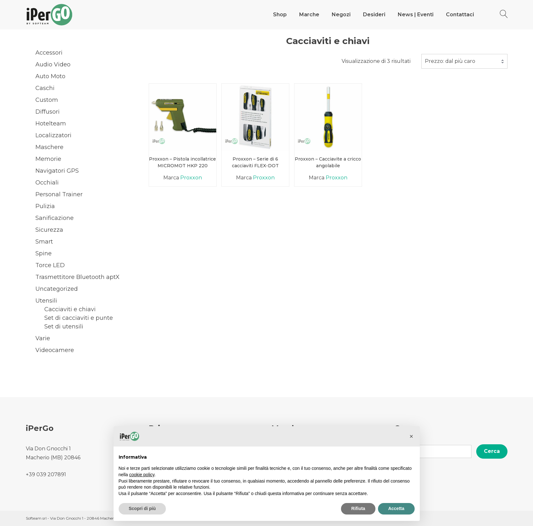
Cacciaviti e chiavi (70, 309)
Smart (44, 241)
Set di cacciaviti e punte (78, 317)
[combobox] (464, 61)
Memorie (48, 158)
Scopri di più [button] (142, 508)
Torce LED (50, 265)
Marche (309, 14)
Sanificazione (54, 218)
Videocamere (54, 350)
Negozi (341, 14)
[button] (411, 436)
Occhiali (47, 182)
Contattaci (460, 14)
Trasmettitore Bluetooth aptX (77, 277)
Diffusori (47, 111)
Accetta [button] (396, 508)
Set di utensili (63, 326)
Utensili (46, 300)
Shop (280, 14)
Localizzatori (53, 135)
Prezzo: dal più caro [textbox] (450, 61)
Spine (43, 253)
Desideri (374, 14)
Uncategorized (56, 288)
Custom (46, 99)
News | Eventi (415, 14)
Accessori (49, 52)
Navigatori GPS (57, 170)
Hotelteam (50, 123)
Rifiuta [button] (358, 508)
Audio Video (52, 64)
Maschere (49, 147)
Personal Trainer (59, 194)
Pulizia (45, 206)
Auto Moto (50, 76)
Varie (42, 338)
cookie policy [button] (141, 474)
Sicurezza (49, 229)
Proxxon (191, 178)
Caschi (45, 88)
